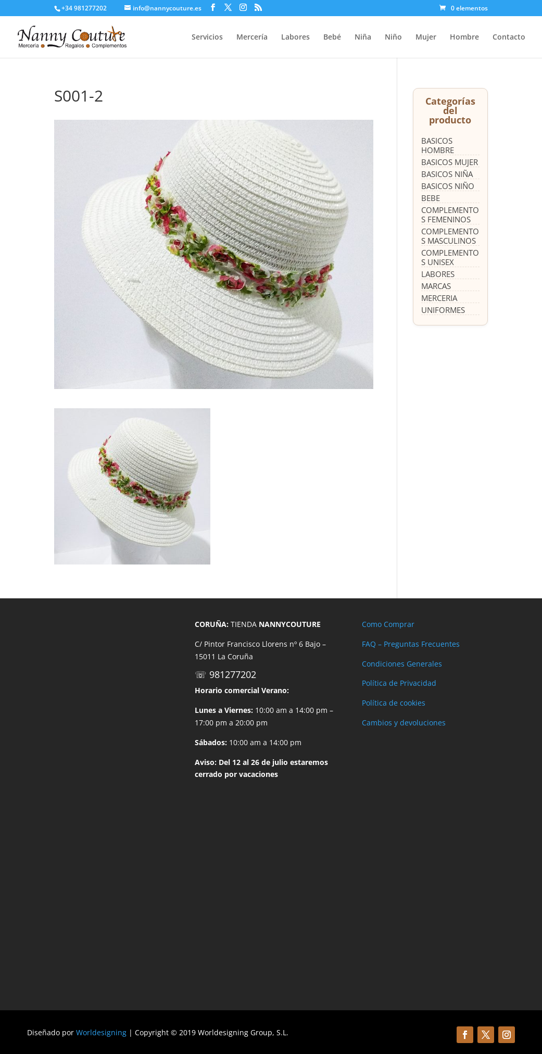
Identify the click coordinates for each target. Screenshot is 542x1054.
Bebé (332, 37)
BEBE (430, 198)
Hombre (464, 37)
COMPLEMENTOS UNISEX (450, 257)
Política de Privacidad (399, 683)
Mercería (252, 37)
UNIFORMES (443, 310)
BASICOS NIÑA (447, 174)
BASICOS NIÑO (447, 186)
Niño (393, 37)
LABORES (438, 274)
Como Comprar (388, 624)
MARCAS (436, 286)
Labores (295, 37)
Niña (363, 37)
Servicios (207, 37)
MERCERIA (439, 298)
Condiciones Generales (402, 664)
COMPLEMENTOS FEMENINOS (450, 214)
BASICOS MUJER (449, 162)
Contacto (509, 37)
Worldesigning (101, 1032)
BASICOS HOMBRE (437, 145)
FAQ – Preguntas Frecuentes (411, 644)
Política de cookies (393, 703)
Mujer (425, 37)
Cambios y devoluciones (404, 722)
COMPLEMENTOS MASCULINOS (450, 236)
